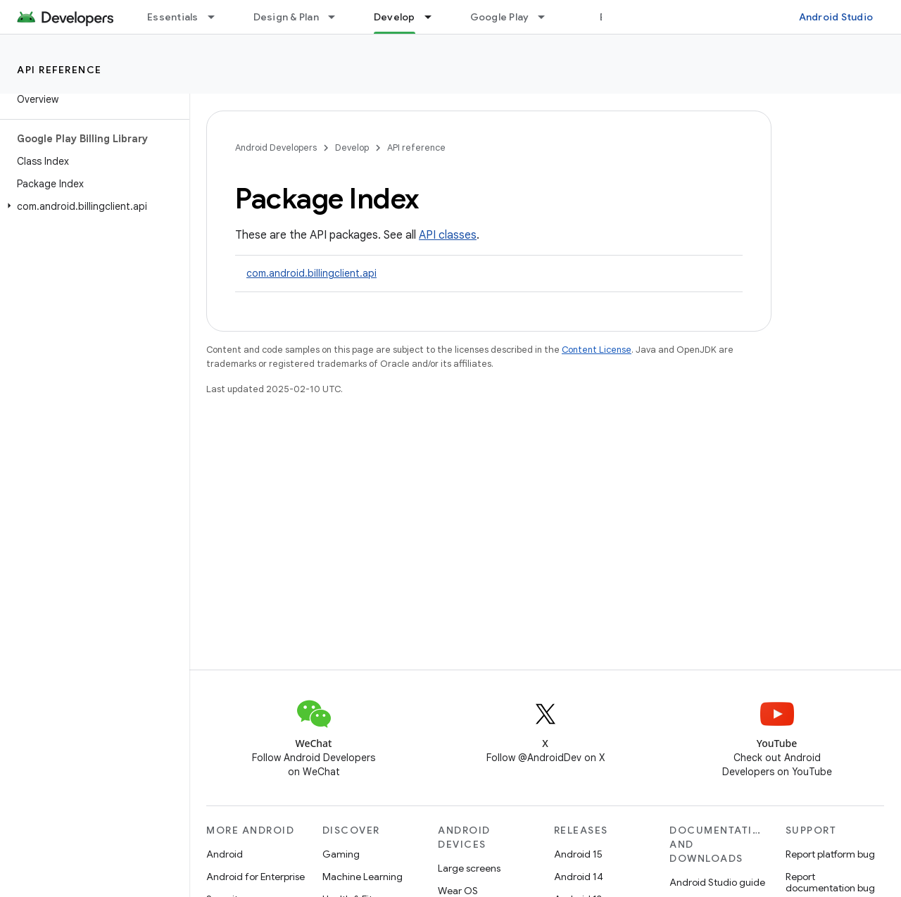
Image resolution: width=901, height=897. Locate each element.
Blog (611, 17)
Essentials (173, 17)
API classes (448, 235)
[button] (92, 206)
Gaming (341, 854)
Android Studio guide (717, 882)
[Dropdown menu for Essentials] (218, 17)
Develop (352, 147)
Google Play (499, 17)
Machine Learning (362, 876)
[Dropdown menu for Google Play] (548, 17)
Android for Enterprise (255, 876)
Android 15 (578, 854)
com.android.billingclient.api (311, 273)
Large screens (469, 868)
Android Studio (836, 17)
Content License (596, 350)
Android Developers (276, 147)
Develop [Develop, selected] (394, 17)
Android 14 (578, 876)
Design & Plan (286, 17)
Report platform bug (830, 854)
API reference (59, 69)
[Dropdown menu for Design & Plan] (338, 17)
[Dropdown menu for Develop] (434, 17)
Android (224, 854)
